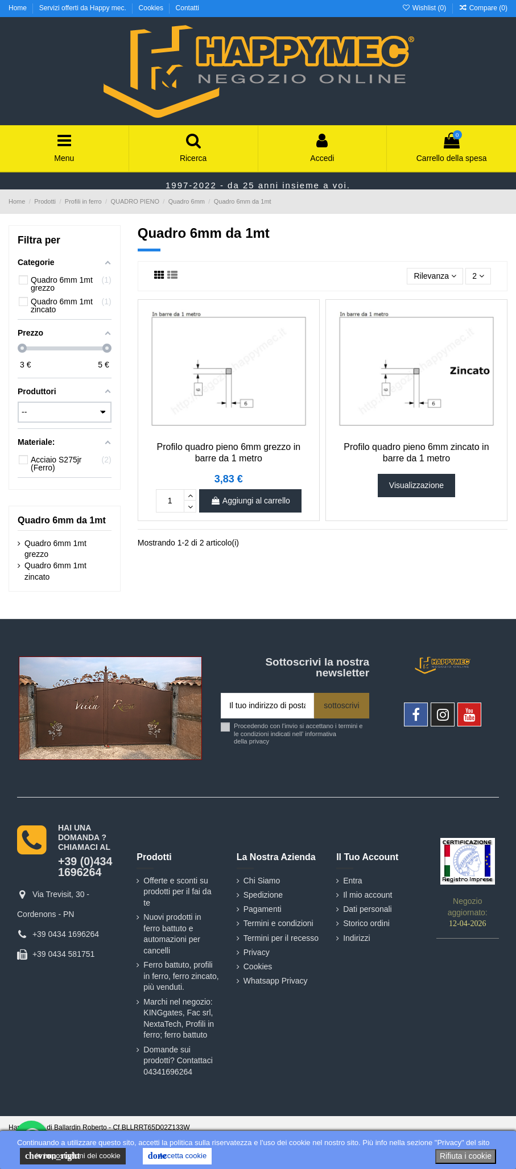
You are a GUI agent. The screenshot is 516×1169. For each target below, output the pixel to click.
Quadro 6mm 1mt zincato (55, 571)
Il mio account (367, 894)
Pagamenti (262, 909)
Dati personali (367, 909)
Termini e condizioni (278, 923)
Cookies (152, 8)
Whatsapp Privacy (275, 980)
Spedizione (263, 894)
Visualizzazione (416, 485)
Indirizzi (356, 938)
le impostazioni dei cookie (73, 1156)
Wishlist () (425, 8)
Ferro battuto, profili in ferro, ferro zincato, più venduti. (180, 976)
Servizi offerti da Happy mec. (84, 8)
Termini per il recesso (281, 938)
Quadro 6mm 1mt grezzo (55, 549)
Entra (352, 880)
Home (18, 8)
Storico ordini (366, 923)
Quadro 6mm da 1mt (62, 520)
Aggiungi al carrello (250, 500)
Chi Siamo (261, 880)
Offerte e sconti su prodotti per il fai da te (177, 891)
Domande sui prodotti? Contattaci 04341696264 (177, 1060)
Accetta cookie (177, 1156)
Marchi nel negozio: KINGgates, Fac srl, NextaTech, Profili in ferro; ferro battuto (178, 1018)
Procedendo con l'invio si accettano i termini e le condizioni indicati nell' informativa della (298, 733)
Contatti (187, 8)
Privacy (256, 952)
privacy (259, 741)
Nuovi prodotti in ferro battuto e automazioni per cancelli (172, 933)
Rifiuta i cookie (466, 1155)
